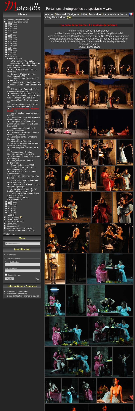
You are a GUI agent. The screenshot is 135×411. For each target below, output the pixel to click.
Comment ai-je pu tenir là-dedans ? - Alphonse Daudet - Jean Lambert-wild (24, 83)
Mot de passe (11, 268)
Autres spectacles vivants (18, 228)
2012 (10, 52)
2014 (10, 48)
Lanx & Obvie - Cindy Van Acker (24, 100)
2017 (10, 41)
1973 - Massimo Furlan (21, 61)
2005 (10, 210)
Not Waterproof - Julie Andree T (24, 148)
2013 (10, 50)
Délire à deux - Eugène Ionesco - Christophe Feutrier (23, 90)
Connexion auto (13, 275)
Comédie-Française (15, 20)
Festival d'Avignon (14, 22)
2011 (10, 54)
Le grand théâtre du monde (18, 230)
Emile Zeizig (93, 46)
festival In (13, 59)
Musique (10, 226)
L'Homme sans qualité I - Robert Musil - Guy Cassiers (23, 133)
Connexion (12, 254)
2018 (10, 39)
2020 (10, 35)
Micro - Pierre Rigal (19, 141)
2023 (10, 28)
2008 (10, 204)
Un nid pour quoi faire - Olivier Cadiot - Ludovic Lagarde (22, 190)
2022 (10, 30)
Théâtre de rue (13, 221)
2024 (10, 26)
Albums (22, 14)
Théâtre (10, 217)
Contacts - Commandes (17, 291)
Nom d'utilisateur (12, 262)
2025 (10, 24)
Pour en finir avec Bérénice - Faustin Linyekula (21, 168)
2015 (10, 46)
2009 (10, 202)
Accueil (49, 14)
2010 (10, 56)
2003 (10, 215)
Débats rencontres (17, 197)
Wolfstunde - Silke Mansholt (23, 193)
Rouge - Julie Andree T (21, 165)
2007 (10, 206)
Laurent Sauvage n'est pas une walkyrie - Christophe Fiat (22, 105)
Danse (9, 219)
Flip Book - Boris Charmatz (22, 93)
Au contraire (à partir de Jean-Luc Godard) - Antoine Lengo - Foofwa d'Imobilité (23, 65)
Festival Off (14, 195)
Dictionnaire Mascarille (17, 294)
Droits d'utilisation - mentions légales (23, 296)
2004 (10, 213)
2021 (10, 33)
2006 (10, 208)
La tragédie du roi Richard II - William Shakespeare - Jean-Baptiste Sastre (23, 123)
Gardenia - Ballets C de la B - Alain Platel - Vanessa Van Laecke (24, 96)
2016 (10, 43)
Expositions (14, 200)
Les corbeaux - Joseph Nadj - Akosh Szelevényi (21, 129)
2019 (10, 37)
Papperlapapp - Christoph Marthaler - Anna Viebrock (20, 153)
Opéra (9, 224)
